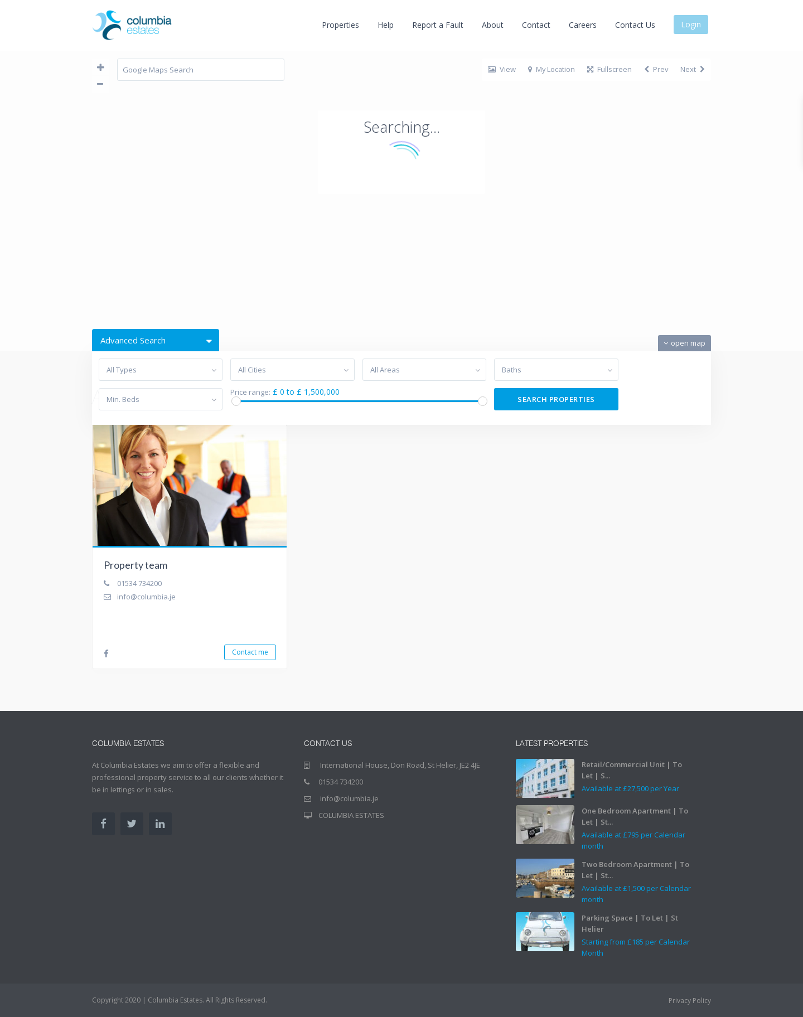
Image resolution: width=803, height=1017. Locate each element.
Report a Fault (437, 25)
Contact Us (635, 25)
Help (386, 25)
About (493, 25)
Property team (135, 565)
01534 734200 (139, 583)
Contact (536, 25)
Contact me (250, 652)
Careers (583, 25)
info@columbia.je (146, 597)
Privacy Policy (690, 1000)
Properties (340, 25)
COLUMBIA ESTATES (351, 815)
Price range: (250, 392)
